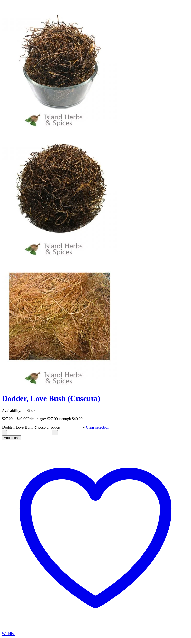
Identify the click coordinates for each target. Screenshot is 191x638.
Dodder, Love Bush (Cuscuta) (51, 398)
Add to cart (12, 438)
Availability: (11, 410)
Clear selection (97, 427)
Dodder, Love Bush (17, 427)
